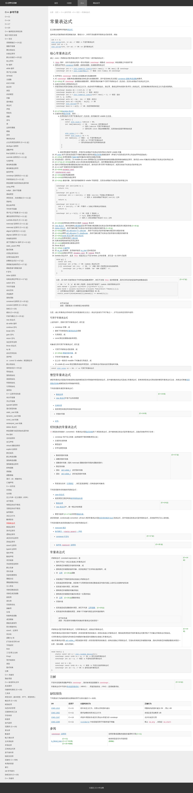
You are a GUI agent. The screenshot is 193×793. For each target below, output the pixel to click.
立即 (61, 573)
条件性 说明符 (66, 545)
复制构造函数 (11, 460)
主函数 (8, 79)
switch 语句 (10, 283)
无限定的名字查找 (12, 508)
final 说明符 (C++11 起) (14, 153)
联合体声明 (10, 205)
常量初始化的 (72, 331)
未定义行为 (10, 516)
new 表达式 (10, 320)
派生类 (8, 601)
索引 (6, 767)
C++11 (7, 17)
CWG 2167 (55, 717)
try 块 (7, 349)
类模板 (8, 471)
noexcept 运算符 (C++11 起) (16, 227)
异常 (7, 135)
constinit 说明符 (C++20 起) (16, 305)
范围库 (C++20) (11, 727)
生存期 (8, 494)
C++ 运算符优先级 (12, 394)
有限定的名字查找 (12, 505)
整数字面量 (10, 46)
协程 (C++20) (11, 309)
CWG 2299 (55, 722)
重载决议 (9, 579)
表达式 (8, 105)
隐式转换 (9, 250)
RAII (7, 649)
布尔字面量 (10, 397)
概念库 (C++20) (11, 701)
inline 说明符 (10, 275)
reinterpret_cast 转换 (13, 423)
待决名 (8, 634)
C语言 (69, 3)
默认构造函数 (11, 457)
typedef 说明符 (11, 405)
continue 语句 (11, 327)
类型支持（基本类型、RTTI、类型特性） (20, 697)
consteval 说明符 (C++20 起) (16, 301)
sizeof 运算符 (10, 545)
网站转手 (96, 3)
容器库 (7, 719)
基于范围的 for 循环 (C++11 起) (17, 242)
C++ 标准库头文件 (12, 682)
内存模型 (9, 94)
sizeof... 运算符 (11, 630)
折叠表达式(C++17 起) (14, 261)
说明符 (58, 734)
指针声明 (9, 553)
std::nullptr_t (66, 470)
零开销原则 (10, 660)
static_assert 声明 (12, 246)
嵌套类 (8, 597)
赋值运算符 (10, 527)
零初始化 (9, 372)
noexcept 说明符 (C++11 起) (16, 224)
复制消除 (9, 298)
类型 (7, 91)
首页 (56, 3)
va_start (84, 250)
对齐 (56, 421)
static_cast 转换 (11, 412)
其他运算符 (10, 542)
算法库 (7, 730)
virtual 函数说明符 (12, 446)
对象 (7, 98)
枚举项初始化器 (77, 498)
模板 (7, 131)
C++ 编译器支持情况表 (13, 31)
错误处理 (8, 704)
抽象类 (8, 608)
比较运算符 (10, 54)
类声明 (8, 357)
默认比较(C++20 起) (13, 57)
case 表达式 (59, 495)
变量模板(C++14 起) (13, 43)
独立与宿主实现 (11, 35)
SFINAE (9, 76)
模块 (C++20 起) (12, 312)
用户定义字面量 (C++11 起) (16, 213)
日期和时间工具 (11, 712)
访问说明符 (10, 438)
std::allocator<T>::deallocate (77, 233)
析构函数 (9, 468)
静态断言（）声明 (68, 531)
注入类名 (9, 586)
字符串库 (8, 715)
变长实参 (9, 571)
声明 (7, 109)
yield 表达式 (78, 236)
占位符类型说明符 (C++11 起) (17, 142)
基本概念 (9, 102)
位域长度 (58, 405)
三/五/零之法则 (11, 653)
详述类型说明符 (11, 564)
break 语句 (10, 331)
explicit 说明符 (11, 449)
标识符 (8, 87)
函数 (7, 116)
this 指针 (9, 434)
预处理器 (8, 678)
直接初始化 (10, 379)
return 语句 (10, 338)
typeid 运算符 (11, 549)
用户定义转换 (11, 72)
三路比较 (74, 238)
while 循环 (9, 68)
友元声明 (9, 442)
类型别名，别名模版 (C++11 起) (18, 198)
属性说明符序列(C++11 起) (16, 216)
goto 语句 (9, 335)
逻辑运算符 (10, 534)
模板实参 (80, 514)
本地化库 (8, 745)
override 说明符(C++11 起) (16, 157)
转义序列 (9, 61)
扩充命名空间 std (12, 642)
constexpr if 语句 (62, 536)
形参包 (8, 202)
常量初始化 (10, 383)
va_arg (60, 250)
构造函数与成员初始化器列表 (17, 183)
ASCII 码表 (10, 83)
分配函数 (77, 226)
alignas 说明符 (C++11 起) (15, 235)
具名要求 (8, 686)
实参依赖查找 (11, 575)
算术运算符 (10, 531)
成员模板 (9, 619)
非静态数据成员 (11, 590)
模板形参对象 (68, 353)
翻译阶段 (9, 519)
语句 (7, 120)
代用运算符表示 (11, 253)
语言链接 (9, 560)
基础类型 (9, 194)
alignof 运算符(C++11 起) (15, 231)
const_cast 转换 (11, 420)
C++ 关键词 (9, 675)
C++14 (7, 20)
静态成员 (9, 453)
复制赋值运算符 (11, 464)
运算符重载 (10, 128)
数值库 (7, 734)
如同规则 (9, 512)
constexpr (69, 65)
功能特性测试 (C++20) (13, 690)
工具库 (7, 693)
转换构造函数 (11, 616)
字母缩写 (9, 645)
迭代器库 (8, 723)
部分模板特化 (11, 627)
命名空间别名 (11, 353)
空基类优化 (10, 605)
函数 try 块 (9, 638)
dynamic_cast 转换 (13, 416)
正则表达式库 (10, 749)
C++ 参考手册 (12, 12)
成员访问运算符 (11, 538)
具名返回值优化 (73, 686)
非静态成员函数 (11, 593)
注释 (6, 671)
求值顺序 (9, 294)
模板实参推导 (11, 623)
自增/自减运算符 (12, 257)
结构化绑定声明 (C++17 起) (16, 279)
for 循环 (8, 65)
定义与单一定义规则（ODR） (17, 497)
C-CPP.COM (11, 3)
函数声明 (9, 150)
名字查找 (9, 501)
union (59, 155)
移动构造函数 (11, 165)
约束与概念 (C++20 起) (14, 316)
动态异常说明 (11, 342)
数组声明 (9, 556)
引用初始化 (10, 386)
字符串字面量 (11, 209)
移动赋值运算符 (11, 168)
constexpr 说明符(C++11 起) (16, 176)
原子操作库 (9, 752)
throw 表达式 (10, 346)
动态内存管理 (10, 708)
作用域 (8, 490)
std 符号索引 (10, 771)
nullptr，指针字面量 (13, 190)
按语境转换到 (106, 518)
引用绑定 (70, 484)
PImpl (8, 656)
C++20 (7, 28)
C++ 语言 (8, 39)
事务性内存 (10, 139)
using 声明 (9, 187)
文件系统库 (9, 741)
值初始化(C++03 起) (13, 368)
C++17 (7, 24)
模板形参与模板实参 (13, 268)
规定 (60, 528)
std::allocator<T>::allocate (76, 231)
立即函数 (91, 608)
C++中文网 (99, 788)
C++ (82, 3)
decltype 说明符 (11, 146)
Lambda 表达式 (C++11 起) (16, 220)
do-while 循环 (11, 324)
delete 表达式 (11, 427)
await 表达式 (67, 236)
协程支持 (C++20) (12, 775)
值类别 (8, 390)
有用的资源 (9, 764)
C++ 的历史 (10, 486)
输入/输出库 (9, 738)
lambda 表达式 (68, 111)
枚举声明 (9, 172)
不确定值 (74, 157)
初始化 (8, 113)
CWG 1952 (55, 713)
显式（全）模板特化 (13, 479)
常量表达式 (10, 523)
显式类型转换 (11, 409)
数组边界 (59, 394)
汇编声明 (9, 483)
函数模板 (9, 475)
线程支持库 (9, 756)
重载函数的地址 (11, 582)
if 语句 (8, 272)
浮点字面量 (10, 401)
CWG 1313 (55, 708)
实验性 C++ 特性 (11, 760)
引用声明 (9, 161)
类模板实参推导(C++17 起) (16, 264)
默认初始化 (10, 364)
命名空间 (9, 290)
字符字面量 (10, 287)
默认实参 (9, 568)
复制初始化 (10, 375)
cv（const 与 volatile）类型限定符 (18, 360)
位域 (7, 612)
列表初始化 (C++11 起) (14, 179)
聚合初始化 (10, 50)
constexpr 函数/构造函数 (127, 79)
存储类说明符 (11, 238)
